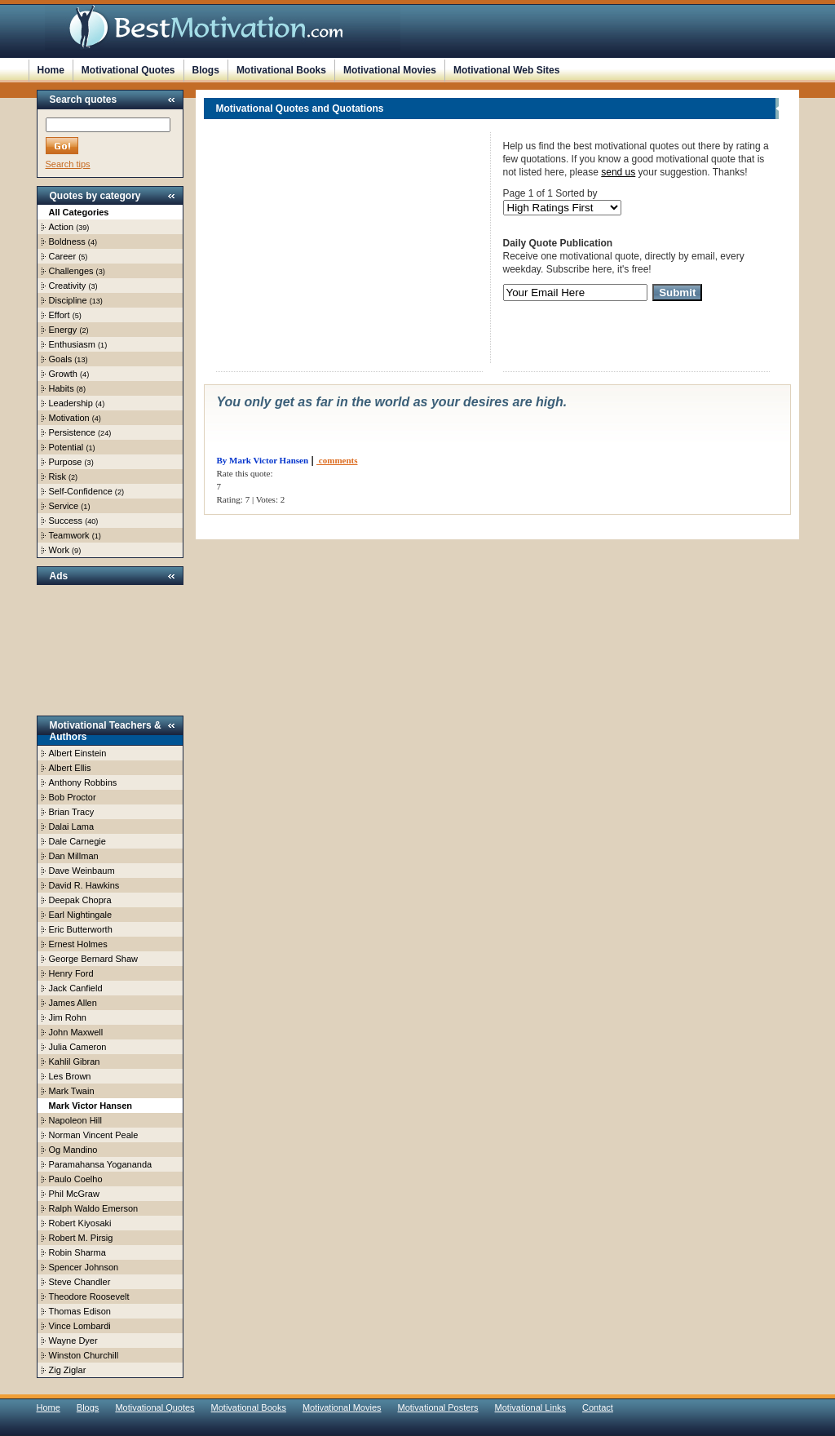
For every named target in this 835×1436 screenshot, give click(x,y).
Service (64, 506)
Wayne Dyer (73, 1340)
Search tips (68, 164)
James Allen (73, 1003)
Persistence (72, 432)
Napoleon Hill (75, 1120)
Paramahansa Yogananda (100, 1164)
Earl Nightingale (81, 915)
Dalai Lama (72, 826)
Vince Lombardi (80, 1326)
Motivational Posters (438, 1407)
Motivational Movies (389, 70)
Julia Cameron (78, 1047)
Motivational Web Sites (506, 70)
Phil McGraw (74, 1194)
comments (336, 460)
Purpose (65, 462)
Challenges (71, 271)
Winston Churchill (84, 1355)
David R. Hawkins (84, 885)
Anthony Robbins (83, 782)
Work (59, 550)
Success (66, 520)
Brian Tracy (72, 812)
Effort (59, 315)
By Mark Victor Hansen (263, 460)
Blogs (205, 70)
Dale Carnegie (77, 841)
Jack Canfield (76, 988)
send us (618, 172)
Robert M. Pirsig (81, 1238)
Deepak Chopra (80, 900)
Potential (66, 447)
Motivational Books (281, 70)
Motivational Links (530, 1407)
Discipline (68, 300)
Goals (61, 359)
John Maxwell (76, 1032)
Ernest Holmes (78, 944)
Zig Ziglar (67, 1370)
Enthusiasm (72, 344)
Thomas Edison (80, 1311)
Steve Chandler (80, 1282)
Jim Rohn (67, 1017)
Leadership (71, 403)
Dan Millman (74, 856)
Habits (61, 388)
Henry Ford (71, 973)
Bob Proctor (72, 797)
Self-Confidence (81, 491)
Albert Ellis (70, 768)
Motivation (69, 418)
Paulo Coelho (76, 1179)
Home (51, 70)
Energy (63, 330)
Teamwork (69, 535)
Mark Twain (72, 1091)
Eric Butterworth (81, 929)
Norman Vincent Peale (94, 1135)
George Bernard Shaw (93, 959)
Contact (597, 1407)
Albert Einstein (78, 753)
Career (63, 256)
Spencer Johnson (84, 1267)
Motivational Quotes (128, 70)
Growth (63, 374)
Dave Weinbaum (82, 870)
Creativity (67, 285)
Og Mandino (73, 1150)
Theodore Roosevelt (89, 1296)
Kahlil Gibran (74, 1061)
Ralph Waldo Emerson (94, 1208)
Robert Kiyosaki (80, 1223)
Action (61, 227)
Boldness (67, 241)
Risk (57, 476)
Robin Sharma (77, 1252)
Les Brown (70, 1076)
